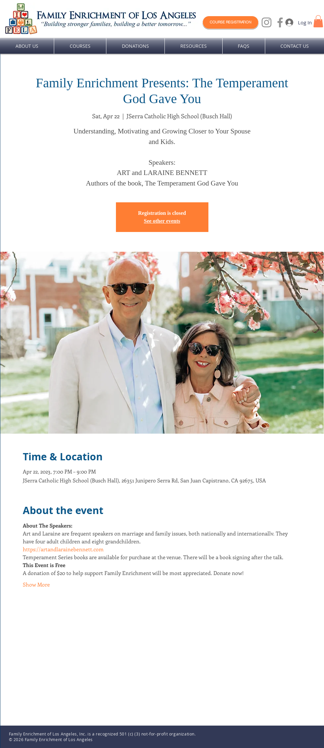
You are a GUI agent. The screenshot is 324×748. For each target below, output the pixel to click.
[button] (318, 21)
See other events (162, 221)
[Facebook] (280, 22)
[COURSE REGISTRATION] (230, 22)
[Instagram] (266, 22)
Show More (36, 584)
